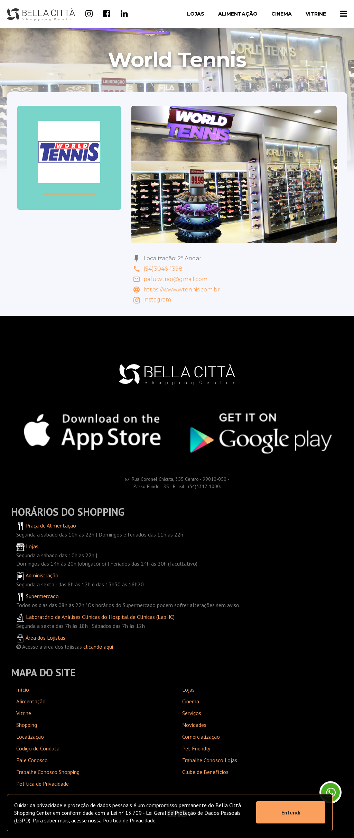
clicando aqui (98, 646)
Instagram (151, 299)
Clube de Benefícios (205, 771)
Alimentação (238, 14)
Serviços (191, 713)
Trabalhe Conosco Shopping (48, 771)
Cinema (281, 14)
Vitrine (316, 14)
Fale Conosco (32, 760)
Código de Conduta (37, 748)
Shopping (26, 724)
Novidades (194, 724)
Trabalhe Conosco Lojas (209, 760)
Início (22, 689)
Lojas (195, 14)
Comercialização (201, 736)
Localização (30, 736)
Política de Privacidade (42, 783)
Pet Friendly (196, 748)
